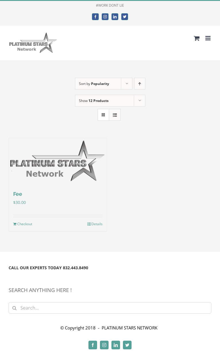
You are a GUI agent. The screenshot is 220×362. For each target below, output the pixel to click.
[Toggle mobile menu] (208, 38)
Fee (17, 194)
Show (94, 100)
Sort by (94, 83)
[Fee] (58, 161)
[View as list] (114, 114)
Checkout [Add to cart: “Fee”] (24, 223)
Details (97, 223)
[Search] (14, 308)
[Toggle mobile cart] (197, 38)
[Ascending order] (139, 84)
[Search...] (110, 308)
